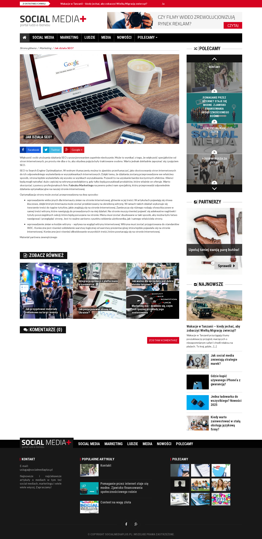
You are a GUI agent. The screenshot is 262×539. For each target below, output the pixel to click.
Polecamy (146, 38)
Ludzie (89, 38)
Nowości (124, 38)
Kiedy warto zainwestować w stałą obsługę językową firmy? (225, 423)
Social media (43, 38)
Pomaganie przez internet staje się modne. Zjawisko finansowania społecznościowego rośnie (124, 488)
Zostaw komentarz (163, 340)
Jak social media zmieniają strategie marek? (224, 359)
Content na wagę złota (115, 502)
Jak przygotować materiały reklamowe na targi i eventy (41, 310)
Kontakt (214, 67)
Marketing (69, 38)
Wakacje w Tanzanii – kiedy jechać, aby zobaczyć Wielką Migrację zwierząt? (103, 3)
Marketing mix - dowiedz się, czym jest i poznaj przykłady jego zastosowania (152, 309)
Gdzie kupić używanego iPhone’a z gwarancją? (226, 380)
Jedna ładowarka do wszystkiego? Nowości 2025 (226, 401)
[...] (215, 346)
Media (106, 38)
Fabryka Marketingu (81, 185)
